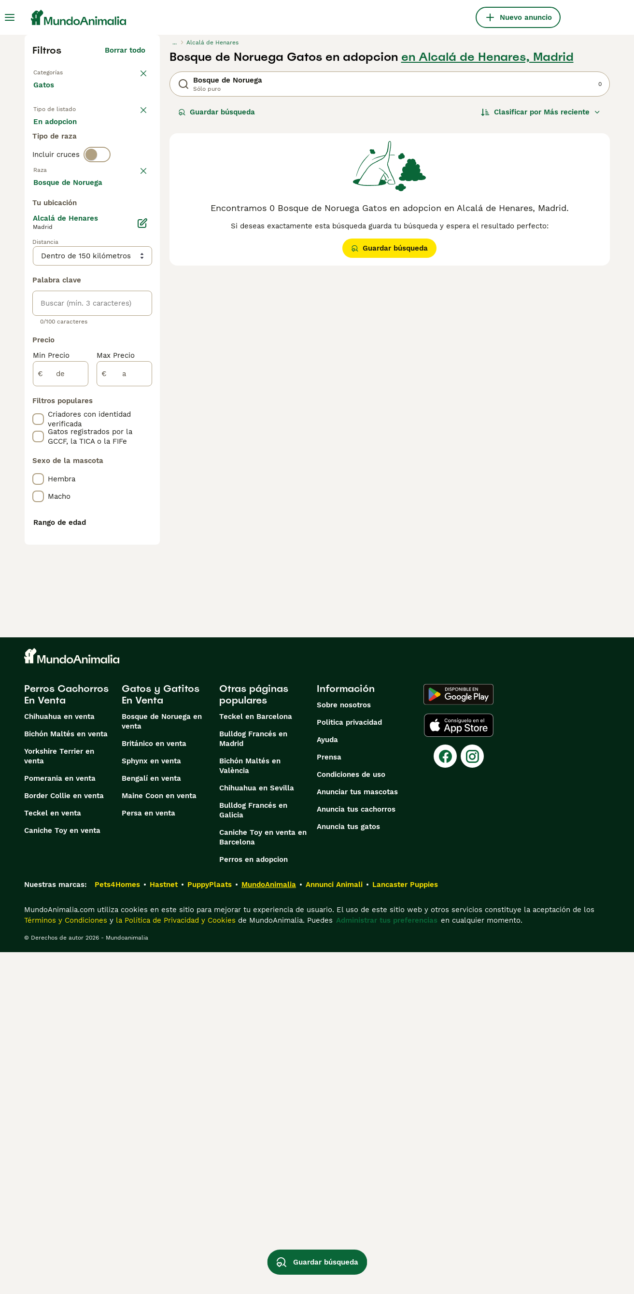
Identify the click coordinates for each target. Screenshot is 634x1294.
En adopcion (115, 133)
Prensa (329, 1099)
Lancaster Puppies (405, 1226)
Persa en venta (148, 1155)
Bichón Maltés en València (250, 1107)
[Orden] (541, 112)
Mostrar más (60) (122, 439)
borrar (134, 213)
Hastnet (164, 1226)
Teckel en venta (52, 1155)
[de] (60, 632)
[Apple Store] (458, 1067)
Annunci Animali (334, 1226)
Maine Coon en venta (159, 1137)
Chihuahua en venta (59, 1058)
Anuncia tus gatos (348, 1168)
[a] (124, 632)
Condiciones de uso (351, 1116)
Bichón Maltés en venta (66, 1075)
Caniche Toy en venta (62, 1172)
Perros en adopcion (253, 1201)
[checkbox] (38, 263)
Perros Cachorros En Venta (66, 1036)
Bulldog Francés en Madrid (253, 1080)
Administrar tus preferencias (386, 1262)
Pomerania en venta (60, 1120)
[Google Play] (458, 1036)
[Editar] (142, 482)
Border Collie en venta (64, 1137)
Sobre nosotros (344, 1046)
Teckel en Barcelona (255, 1058)
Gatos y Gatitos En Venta (160, 1036)
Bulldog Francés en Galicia (253, 1152)
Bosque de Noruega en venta (162, 1063)
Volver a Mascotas (66, 71)
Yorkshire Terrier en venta (59, 1098)
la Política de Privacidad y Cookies (174, 1262)
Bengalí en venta (151, 1120)
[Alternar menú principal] (9, 17)
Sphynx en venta (151, 1102)
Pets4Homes (117, 1226)
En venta (56, 133)
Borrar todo (125, 50)
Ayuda (327, 1081)
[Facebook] (445, 1098)
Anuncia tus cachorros (356, 1151)
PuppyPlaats (209, 1226)
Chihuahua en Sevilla (256, 1129)
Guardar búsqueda (216, 112)
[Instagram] (472, 1098)
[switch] (97, 193)
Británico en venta (154, 1085)
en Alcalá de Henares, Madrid (487, 57)
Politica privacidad (349, 1064)
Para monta (62, 156)
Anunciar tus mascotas (357, 1133)
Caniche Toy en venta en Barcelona (263, 1179)
